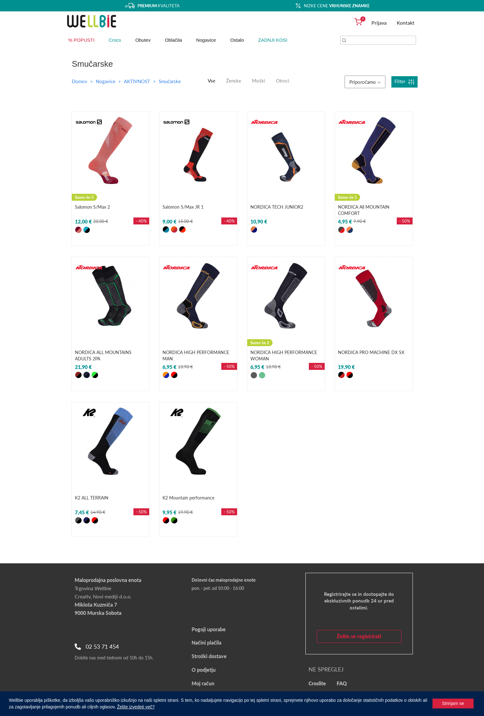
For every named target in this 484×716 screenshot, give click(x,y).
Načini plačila (206, 643)
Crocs (115, 40)
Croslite (317, 683)
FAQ (342, 683)
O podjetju (204, 670)
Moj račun (203, 683)
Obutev (142, 40)
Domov (79, 81)
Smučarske (170, 81)
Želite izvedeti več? (136, 706)
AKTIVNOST (137, 81)
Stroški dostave (209, 656)
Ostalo (237, 40)
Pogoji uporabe (209, 629)
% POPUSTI (81, 40)
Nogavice (206, 40)
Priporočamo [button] (365, 82)
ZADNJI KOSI (273, 40)
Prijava (379, 23)
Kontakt (405, 23)
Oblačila (173, 40)
